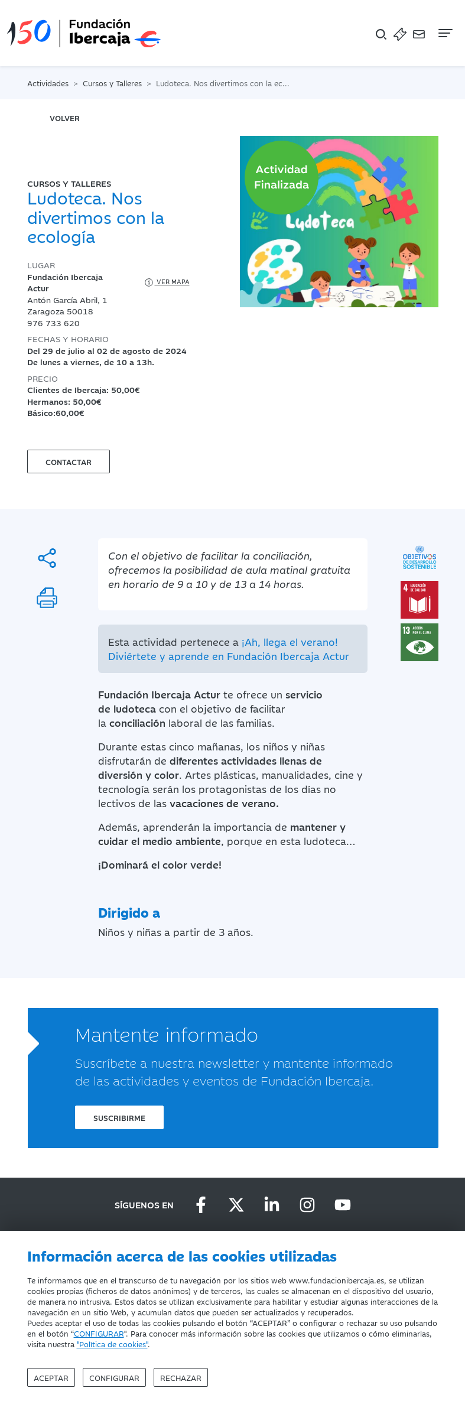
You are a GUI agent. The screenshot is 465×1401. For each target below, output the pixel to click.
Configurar (114, 1377)
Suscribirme (119, 1117)
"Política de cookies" (112, 1343)
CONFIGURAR (99, 1333)
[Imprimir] (47, 597)
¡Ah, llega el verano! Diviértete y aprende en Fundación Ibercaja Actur (228, 649)
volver (65, 117)
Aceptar (51, 1377)
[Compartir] (47, 558)
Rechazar (180, 1377)
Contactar (68, 461)
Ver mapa (166, 282)
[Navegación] (444, 33)
